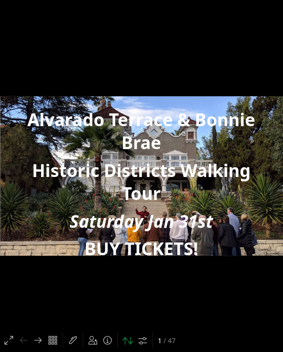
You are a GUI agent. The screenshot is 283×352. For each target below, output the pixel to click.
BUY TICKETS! (141, 249)
